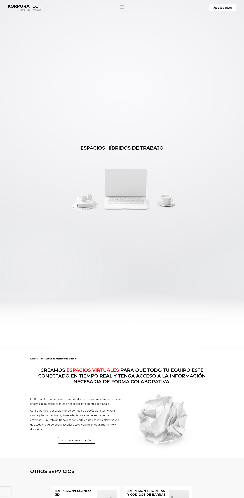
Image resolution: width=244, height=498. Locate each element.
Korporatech (36, 358)
